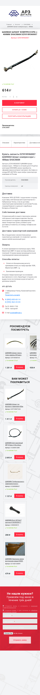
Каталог (18, 24)
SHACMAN (27, 24)
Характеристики (19, 143)
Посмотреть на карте (12, 295)
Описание (5, 143)
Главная (9, 24)
